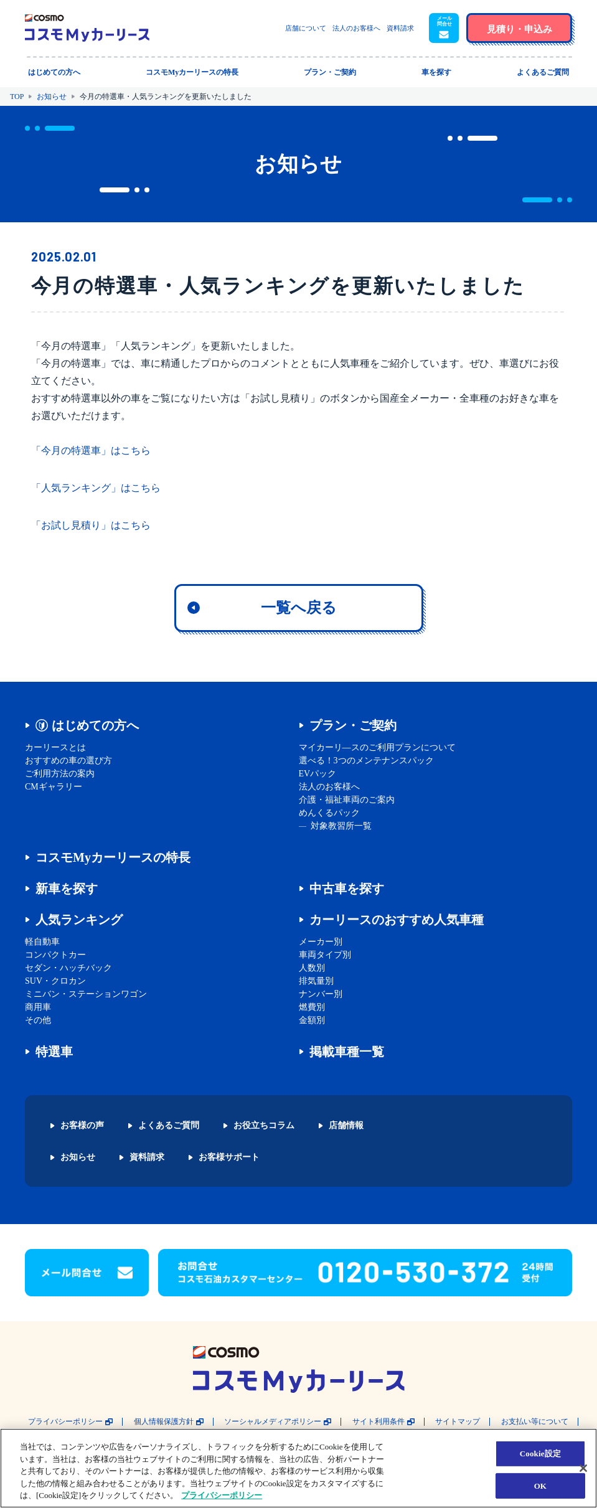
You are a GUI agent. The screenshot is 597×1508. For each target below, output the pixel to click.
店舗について (305, 28)
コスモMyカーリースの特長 (112, 857)
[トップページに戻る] (87, 28)
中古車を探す (346, 888)
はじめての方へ (95, 725)
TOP (17, 96)
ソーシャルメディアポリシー (272, 1422)
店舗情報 (346, 1125)
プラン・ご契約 (353, 725)
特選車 (54, 1051)
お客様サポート (229, 1157)
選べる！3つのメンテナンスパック (366, 760)
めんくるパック (329, 813)
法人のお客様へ (356, 28)
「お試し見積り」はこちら (91, 525)
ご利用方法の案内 (60, 773)
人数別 (312, 968)
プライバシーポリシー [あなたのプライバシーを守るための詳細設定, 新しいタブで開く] (221, 1495)
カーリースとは (55, 747)
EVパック (318, 773)
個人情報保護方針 (164, 1422)
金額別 (312, 1020)
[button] (444, 28)
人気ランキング (79, 919)
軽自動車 (42, 941)
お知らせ (52, 96)
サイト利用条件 (378, 1422)
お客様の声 (82, 1125)
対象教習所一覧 (341, 826)
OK (540, 1486)
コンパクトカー (55, 954)
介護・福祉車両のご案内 (347, 799)
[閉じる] (583, 1468)
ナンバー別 (320, 994)
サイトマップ (457, 1422)
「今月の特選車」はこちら (91, 450)
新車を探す (66, 888)
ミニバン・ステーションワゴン (86, 994)
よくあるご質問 (168, 1125)
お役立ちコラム (263, 1125)
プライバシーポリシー (65, 1422)
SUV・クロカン (55, 981)
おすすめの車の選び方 (68, 760)
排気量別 (316, 981)
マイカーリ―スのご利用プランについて (377, 747)
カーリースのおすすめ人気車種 (396, 919)
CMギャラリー (53, 786)
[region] (298, 1468)
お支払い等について (534, 1422)
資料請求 (400, 28)
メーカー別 (320, 941)
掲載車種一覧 (346, 1051)
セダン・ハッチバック (68, 968)
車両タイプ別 (325, 954)
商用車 (38, 1007)
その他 (38, 1020)
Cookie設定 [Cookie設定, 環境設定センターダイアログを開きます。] (540, 1453)
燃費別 (312, 1007)
